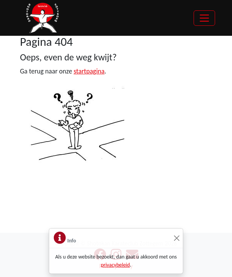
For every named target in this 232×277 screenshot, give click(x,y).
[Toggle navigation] (204, 18)
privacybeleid (115, 265)
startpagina (89, 71)
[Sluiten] (176, 238)
